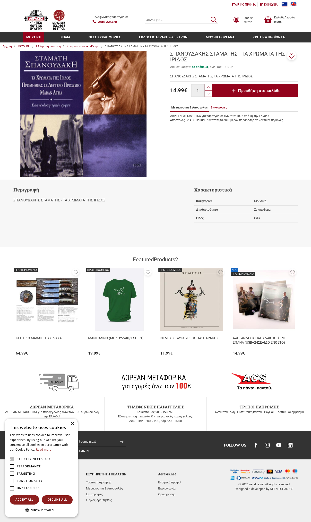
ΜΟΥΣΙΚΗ (33, 37)
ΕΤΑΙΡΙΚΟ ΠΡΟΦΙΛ (244, 4)
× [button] (72, 424)
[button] (291, 55)
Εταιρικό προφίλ (169, 482)
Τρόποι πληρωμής (98, 482)
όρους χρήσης (79, 450)
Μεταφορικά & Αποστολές (104, 488)
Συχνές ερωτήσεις (99, 500)
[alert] (41, 468)
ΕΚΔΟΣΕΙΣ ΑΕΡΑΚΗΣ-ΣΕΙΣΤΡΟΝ (163, 37)
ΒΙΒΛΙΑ (65, 37)
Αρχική (7, 46)
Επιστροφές (94, 494)
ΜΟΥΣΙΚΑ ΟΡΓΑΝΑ (220, 37)
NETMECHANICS (281, 489)
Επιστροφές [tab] (219, 107)
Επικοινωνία (166, 488)
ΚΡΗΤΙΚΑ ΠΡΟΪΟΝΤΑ (269, 37)
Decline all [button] (57, 499)
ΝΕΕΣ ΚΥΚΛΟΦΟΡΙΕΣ (104, 37)
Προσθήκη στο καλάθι (259, 90)
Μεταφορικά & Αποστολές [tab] (189, 107)
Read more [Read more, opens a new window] (44, 449)
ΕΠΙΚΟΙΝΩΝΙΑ (268, 4)
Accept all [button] (25, 499)
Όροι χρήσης (166, 494)
